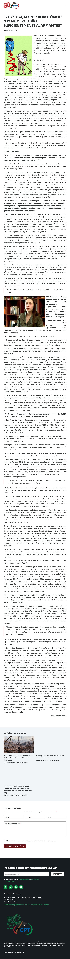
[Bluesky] (11, 887)
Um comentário (22, 762)
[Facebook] (16, 887)
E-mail (29, 817)
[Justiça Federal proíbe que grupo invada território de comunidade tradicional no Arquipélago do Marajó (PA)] (19, 774)
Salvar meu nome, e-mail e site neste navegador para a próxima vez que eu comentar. (31, 841)
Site (49, 817)
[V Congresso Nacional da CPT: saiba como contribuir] (51, 744)
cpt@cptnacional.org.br (44, 905)
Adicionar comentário (13, 824)
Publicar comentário (14, 846)
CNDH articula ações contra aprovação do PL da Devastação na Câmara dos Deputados (18, 758)
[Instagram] (5, 887)
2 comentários (54, 760)
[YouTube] (21, 887)
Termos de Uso (24, 879)
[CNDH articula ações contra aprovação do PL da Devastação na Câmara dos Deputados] (19, 744)
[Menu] (65, 5)
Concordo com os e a (22, 880)
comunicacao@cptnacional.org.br (18, 905)
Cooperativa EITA (20, 952)
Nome (7, 817)
